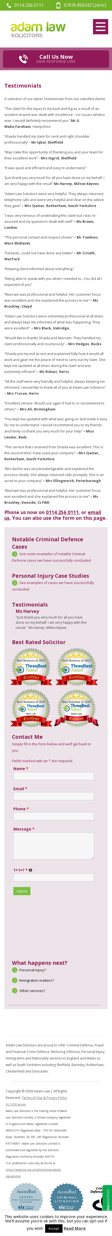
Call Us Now (56, 58)
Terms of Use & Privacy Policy (44, 1097)
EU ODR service (16, 1104)
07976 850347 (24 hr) (85, 5)
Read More (75, 1228)
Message (24, 829)
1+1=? (23, 870)
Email (20, 788)
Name (20, 768)
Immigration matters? (36, 980)
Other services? (32, 990)
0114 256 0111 (28, 5)
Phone (21, 808)
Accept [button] (53, 1228)
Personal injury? (32, 970)
